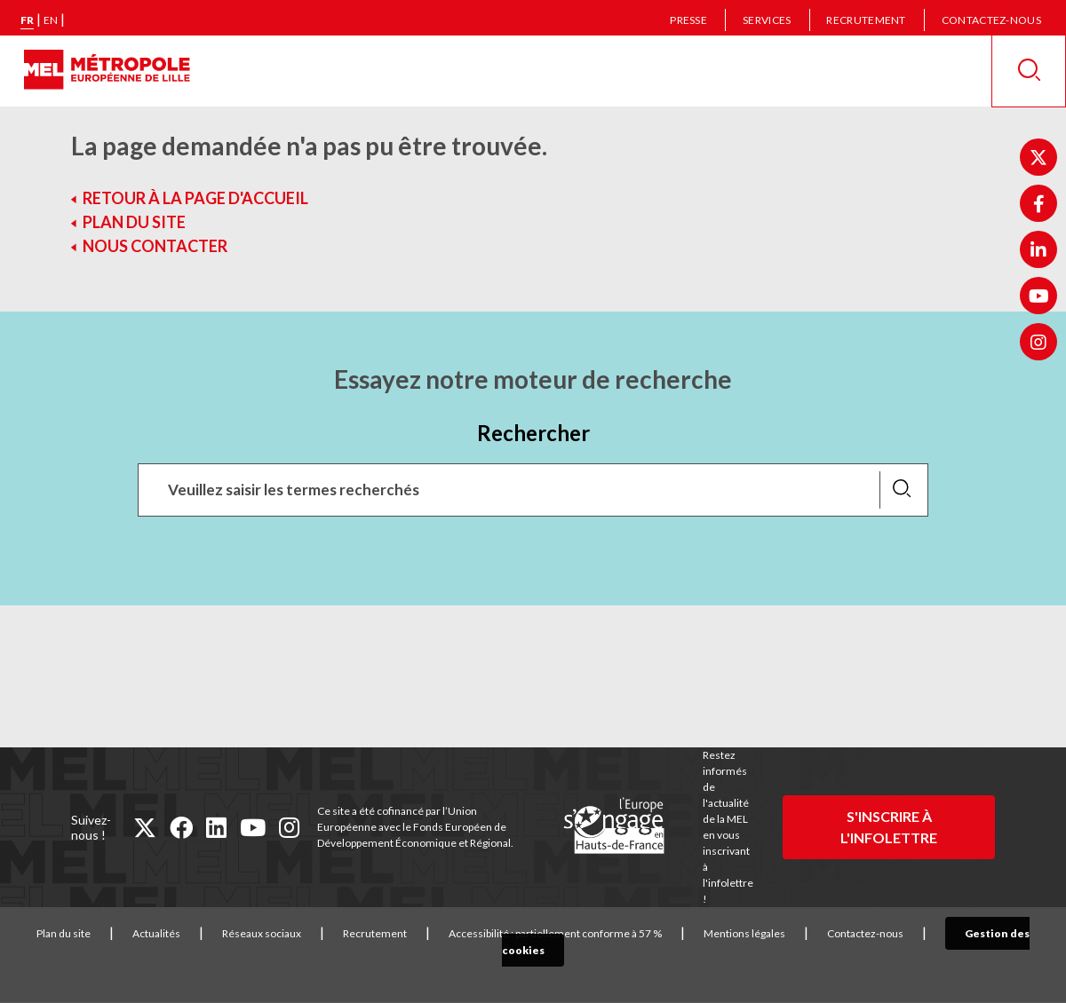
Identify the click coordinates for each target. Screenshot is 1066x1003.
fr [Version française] (27, 20)
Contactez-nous (991, 20)
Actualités (150, 933)
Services (767, 20)
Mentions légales (738, 933)
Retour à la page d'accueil (195, 198)
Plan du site (134, 222)
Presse (688, 20)
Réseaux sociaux (255, 933)
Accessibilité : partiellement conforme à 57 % (549, 933)
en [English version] (51, 20)
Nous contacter (155, 246)
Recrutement (865, 20)
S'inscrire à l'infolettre (888, 827)
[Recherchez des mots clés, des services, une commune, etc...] (533, 490)
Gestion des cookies (987, 933)
